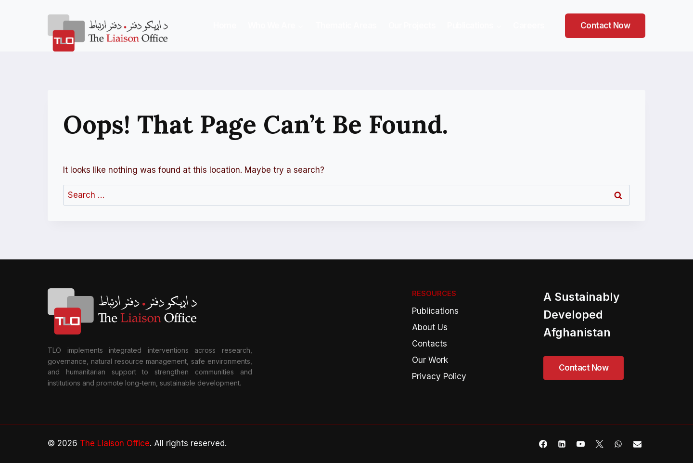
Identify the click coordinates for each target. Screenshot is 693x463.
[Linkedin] (562, 444)
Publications (435, 311)
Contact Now (605, 25)
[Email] (637, 444)
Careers (529, 25)
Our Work (430, 360)
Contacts (429, 343)
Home (224, 25)
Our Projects (412, 25)
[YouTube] (581, 444)
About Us (430, 327)
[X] (599, 444)
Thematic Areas (346, 25)
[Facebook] (543, 444)
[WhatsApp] (618, 444)
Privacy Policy (439, 376)
